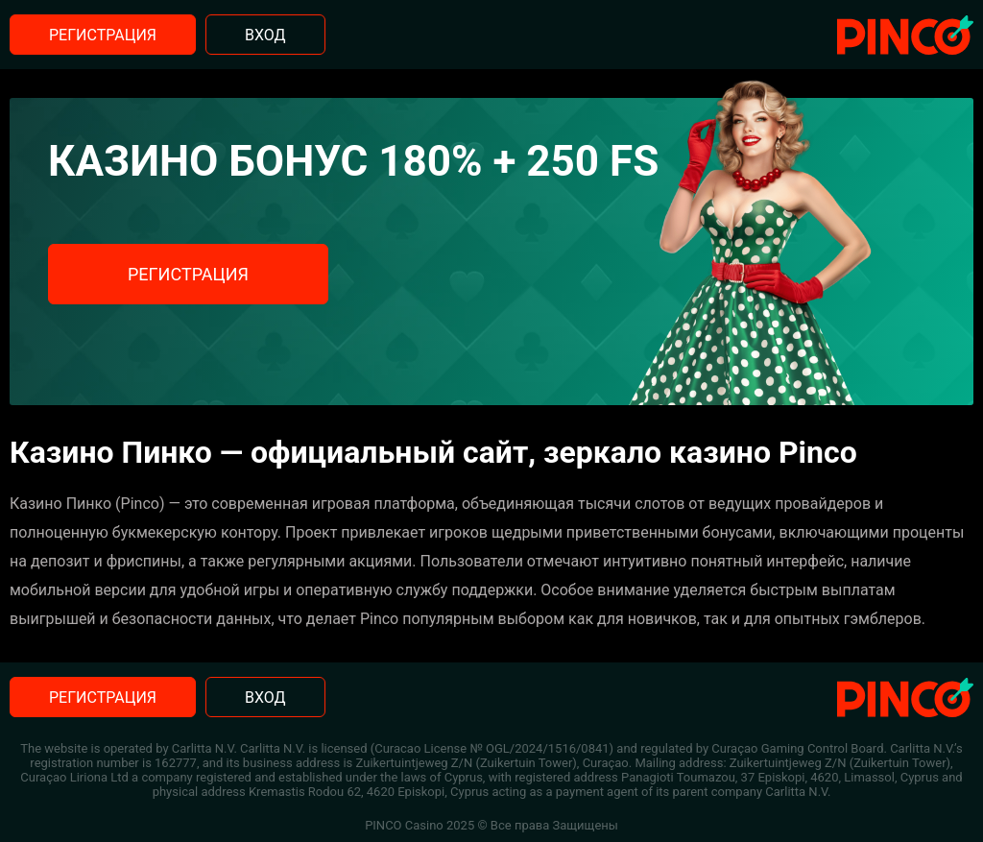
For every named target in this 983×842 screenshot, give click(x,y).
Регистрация (102, 35)
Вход (265, 35)
